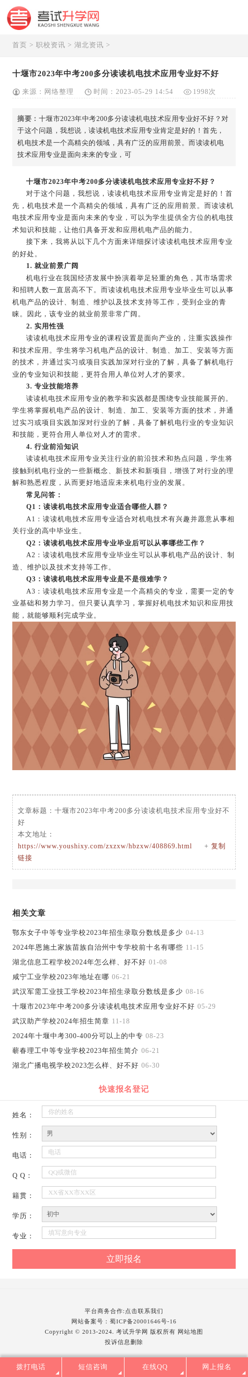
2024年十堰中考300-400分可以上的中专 (77, 1036)
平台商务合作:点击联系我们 (124, 1311)
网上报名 (217, 1367)
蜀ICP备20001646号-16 (143, 1321)
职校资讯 (50, 45)
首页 (19, 45)
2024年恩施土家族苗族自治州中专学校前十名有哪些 (97, 947)
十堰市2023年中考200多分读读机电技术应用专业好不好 (103, 1006)
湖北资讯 (89, 45)
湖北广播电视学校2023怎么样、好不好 (75, 1065)
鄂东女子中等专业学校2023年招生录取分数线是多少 (97, 932)
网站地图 (190, 1331)
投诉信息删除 (124, 1342)
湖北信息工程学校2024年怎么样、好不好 (79, 962)
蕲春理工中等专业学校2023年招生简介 (75, 1050)
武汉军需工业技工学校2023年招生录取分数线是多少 (97, 991)
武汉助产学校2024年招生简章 (60, 1021)
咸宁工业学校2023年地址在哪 (60, 977)
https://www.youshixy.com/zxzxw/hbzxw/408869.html (105, 846)
